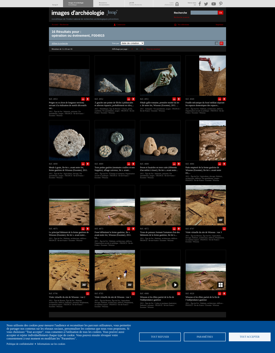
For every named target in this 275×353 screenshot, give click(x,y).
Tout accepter (249, 336)
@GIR (135, 4)
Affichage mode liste (221, 43)
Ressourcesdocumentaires (104, 4)
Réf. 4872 (144, 228)
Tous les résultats (153, 49)
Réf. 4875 (53, 228)
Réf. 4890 (53, 164)
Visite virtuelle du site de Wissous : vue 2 (67, 297)
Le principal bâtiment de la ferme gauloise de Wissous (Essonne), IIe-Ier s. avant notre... (69, 233)
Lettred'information (169, 4)
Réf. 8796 (53, 293)
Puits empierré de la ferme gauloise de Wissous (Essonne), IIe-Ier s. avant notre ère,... (203, 170)
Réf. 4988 (144, 293)
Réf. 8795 (99, 293)
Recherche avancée (181, 17)
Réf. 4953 (53, 99)
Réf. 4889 (99, 164)
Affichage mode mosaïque (217, 43)
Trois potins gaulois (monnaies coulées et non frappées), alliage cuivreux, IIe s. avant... (115, 168)
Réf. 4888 (144, 164)
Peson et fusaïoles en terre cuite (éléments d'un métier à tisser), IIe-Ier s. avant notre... (159, 168)
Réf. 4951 (144, 99)
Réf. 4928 (190, 293)
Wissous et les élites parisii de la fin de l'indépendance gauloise (157, 298)
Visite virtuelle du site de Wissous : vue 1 (113, 297)
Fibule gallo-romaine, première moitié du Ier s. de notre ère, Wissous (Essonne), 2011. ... (159, 104)
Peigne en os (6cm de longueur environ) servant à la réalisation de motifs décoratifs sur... (68, 105)
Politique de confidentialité (20, 344)
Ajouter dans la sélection (83, 99)
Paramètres (205, 336)
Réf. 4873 (99, 228)
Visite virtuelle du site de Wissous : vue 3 (204, 232)
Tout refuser (160, 336)
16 (137, 49)
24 (142, 49)
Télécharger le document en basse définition (87, 99)
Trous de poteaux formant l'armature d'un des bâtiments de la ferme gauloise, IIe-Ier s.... (160, 233)
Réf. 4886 (190, 164)
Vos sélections (183, 24)
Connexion (121, 24)
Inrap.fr (55, 5)
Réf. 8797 (190, 228)
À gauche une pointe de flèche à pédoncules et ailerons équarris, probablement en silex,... (114, 104)
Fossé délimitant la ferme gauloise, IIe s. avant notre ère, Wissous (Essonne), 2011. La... (113, 235)
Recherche (180, 12)
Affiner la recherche (60, 43)
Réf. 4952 (99, 99)
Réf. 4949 (190, 99)
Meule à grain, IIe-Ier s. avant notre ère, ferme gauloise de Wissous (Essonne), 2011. (68, 168)
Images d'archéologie (75, 4)
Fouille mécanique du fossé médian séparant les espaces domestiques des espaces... (205, 104)
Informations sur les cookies (51, 344)
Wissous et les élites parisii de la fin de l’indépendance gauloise (202, 298)
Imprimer (219, 24)
